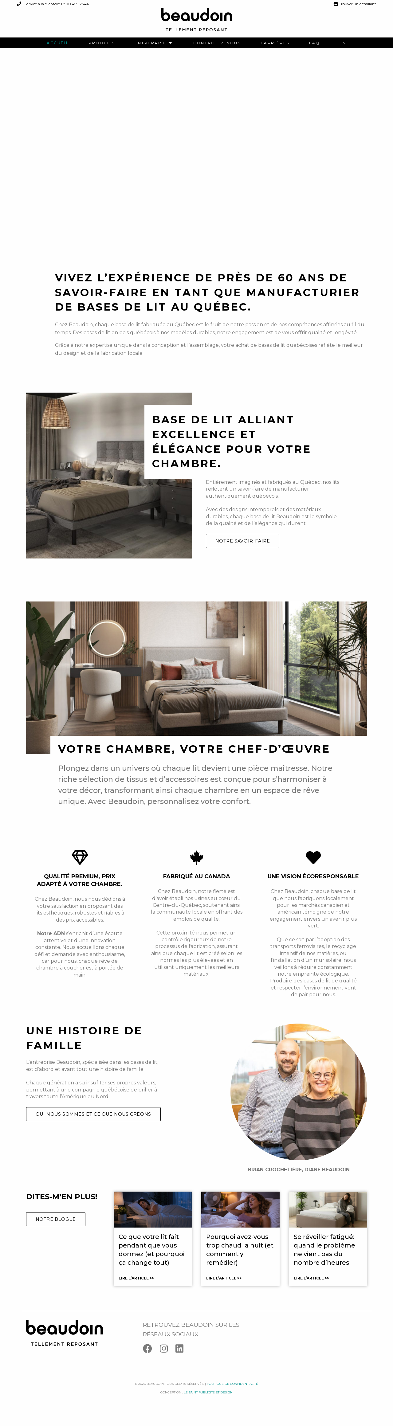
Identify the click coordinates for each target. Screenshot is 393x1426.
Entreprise (150, 43)
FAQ (314, 43)
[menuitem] (58, 43)
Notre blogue (56, 1229)
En (343, 43)
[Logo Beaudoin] (196, 22)
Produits (101, 43)
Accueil (58, 43)
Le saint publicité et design (208, 1402)
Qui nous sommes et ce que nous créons (93, 1123)
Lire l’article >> (136, 1287)
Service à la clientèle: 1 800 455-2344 (53, 4)
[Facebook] (151, 1359)
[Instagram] (167, 1359)
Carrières (275, 43)
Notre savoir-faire (242, 550)
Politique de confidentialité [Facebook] (232, 1393)
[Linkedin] (182, 1359)
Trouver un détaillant (355, 4)
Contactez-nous (217, 43)
